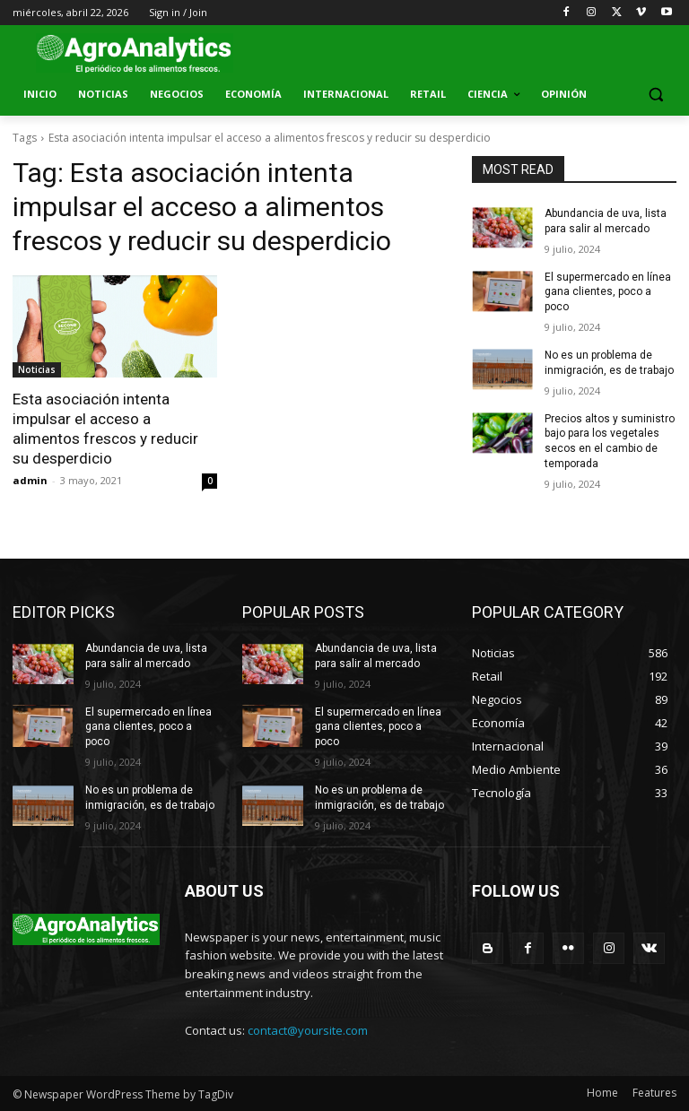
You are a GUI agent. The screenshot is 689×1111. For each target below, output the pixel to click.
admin (30, 480)
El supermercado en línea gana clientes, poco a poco (608, 292)
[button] (655, 95)
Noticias (37, 369)
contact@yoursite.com (308, 1030)
